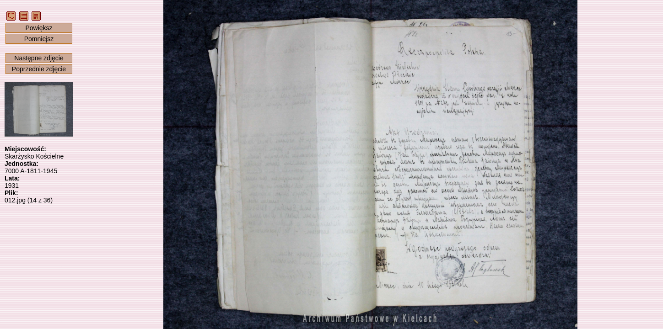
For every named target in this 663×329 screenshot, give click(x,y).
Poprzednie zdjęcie (39, 69)
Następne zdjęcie (38, 58)
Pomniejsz (39, 38)
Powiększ (38, 28)
